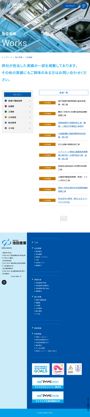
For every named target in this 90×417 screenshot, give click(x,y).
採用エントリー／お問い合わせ (46, 351)
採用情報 (37, 334)
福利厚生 (39, 345)
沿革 (37, 259)
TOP (36, 242)
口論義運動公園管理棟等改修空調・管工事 (72, 135)
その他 (38, 314)
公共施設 (39, 308)
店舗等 (38, 302)
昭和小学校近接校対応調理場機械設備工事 (73, 189)
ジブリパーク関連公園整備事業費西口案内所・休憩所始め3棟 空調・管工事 (73, 155)
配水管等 (39, 311)
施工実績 (37, 297)
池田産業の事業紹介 (42, 285)
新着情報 (37, 328)
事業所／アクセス (42, 257)
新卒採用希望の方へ (42, 339)
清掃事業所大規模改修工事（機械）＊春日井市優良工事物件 (72, 124)
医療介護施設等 (41, 300)
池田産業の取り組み (42, 288)
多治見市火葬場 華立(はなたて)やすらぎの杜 (72, 200)
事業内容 (37, 279)
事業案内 (39, 291)
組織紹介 (39, 265)
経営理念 (39, 251)
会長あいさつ (40, 262)
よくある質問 (40, 348)
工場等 (38, 305)
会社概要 (39, 254)
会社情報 (37, 248)
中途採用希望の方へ (42, 342)
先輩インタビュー (42, 337)
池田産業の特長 (41, 282)
